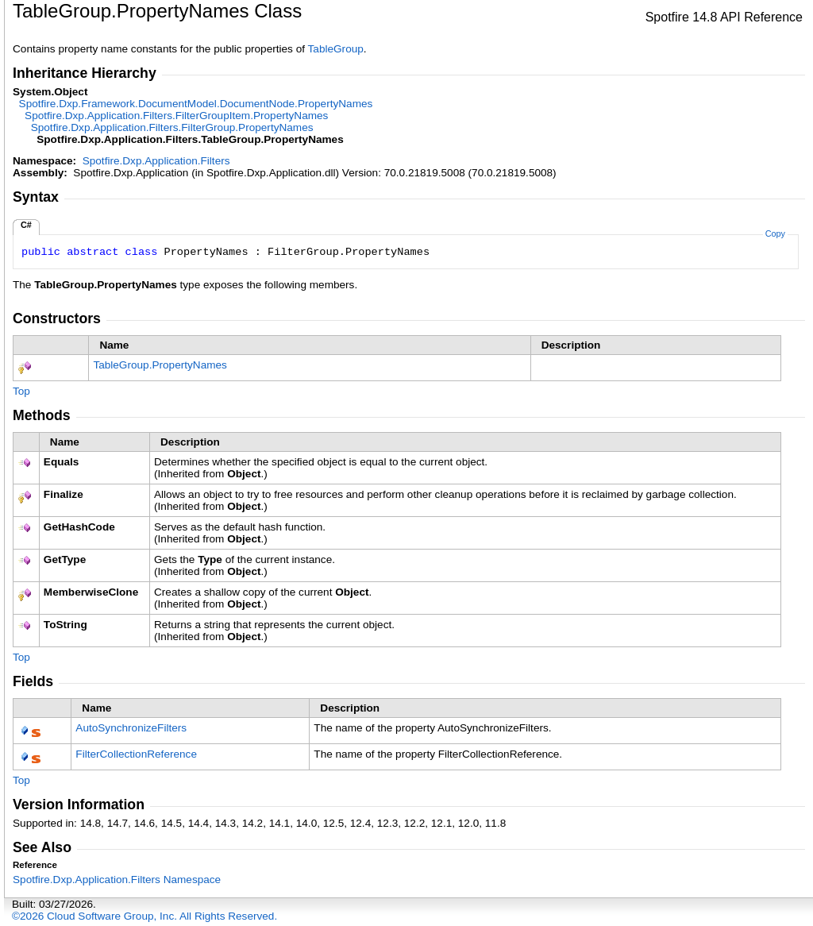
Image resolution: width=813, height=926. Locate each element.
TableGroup (336, 49)
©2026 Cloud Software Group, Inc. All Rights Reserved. (144, 916)
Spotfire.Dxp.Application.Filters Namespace (117, 879)
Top (21, 391)
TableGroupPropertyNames (160, 365)
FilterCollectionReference (136, 754)
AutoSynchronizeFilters (131, 728)
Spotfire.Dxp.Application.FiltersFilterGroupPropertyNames (172, 127)
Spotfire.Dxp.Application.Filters (156, 161)
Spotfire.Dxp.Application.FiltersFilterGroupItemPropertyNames (176, 116)
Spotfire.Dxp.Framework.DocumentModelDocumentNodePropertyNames (196, 104)
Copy (775, 233)
